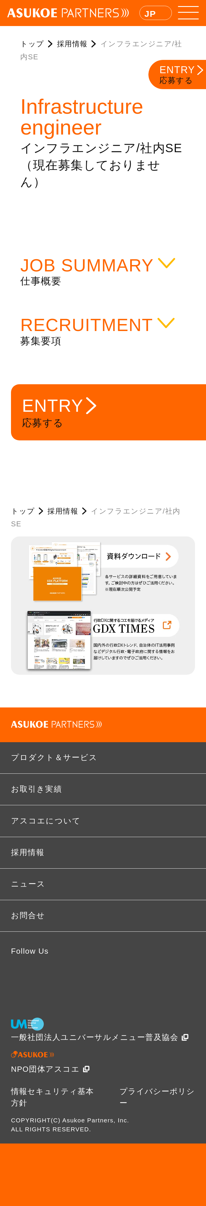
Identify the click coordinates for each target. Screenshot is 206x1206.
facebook (24, 975)
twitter (59, 975)
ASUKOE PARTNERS (68, 13)
